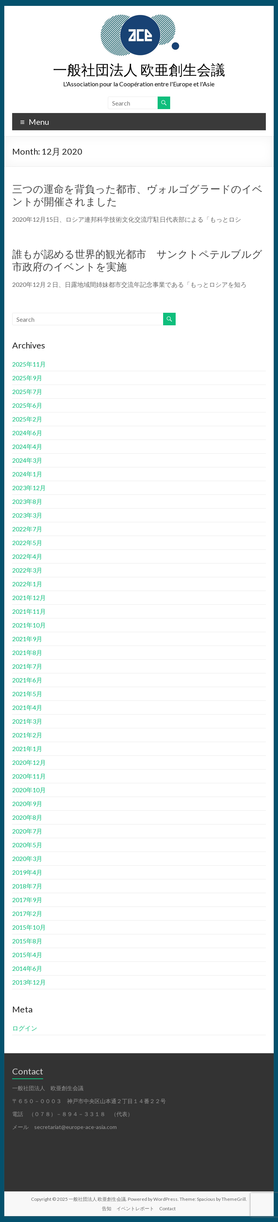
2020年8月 (27, 817)
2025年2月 (27, 419)
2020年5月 (27, 844)
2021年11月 (29, 611)
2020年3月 (27, 858)
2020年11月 (29, 776)
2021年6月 (27, 680)
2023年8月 (27, 501)
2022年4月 (27, 556)
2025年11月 (29, 364)
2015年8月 (27, 941)
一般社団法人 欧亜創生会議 (139, 69)
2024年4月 (27, 446)
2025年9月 (27, 377)
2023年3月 (27, 515)
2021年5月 (27, 693)
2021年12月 (29, 597)
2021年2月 (27, 735)
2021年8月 (27, 652)
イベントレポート (135, 1208)
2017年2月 (27, 913)
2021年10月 (29, 625)
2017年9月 (27, 899)
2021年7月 (27, 666)
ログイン (24, 1028)
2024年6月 (27, 432)
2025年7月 (27, 391)
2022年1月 (27, 583)
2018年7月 (27, 886)
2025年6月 (27, 405)
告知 (106, 1208)
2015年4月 (27, 954)
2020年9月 (27, 803)
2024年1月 (27, 474)
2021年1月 (27, 748)
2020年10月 (29, 789)
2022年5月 (27, 542)
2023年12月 (29, 487)
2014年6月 (27, 968)
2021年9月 (27, 638)
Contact (167, 1208)
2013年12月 (29, 982)
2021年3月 (27, 721)
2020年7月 (27, 831)
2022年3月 (27, 570)
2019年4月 (27, 872)
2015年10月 (29, 927)
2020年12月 (29, 762)
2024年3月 (27, 460)
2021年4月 (27, 707)
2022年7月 (27, 529)
